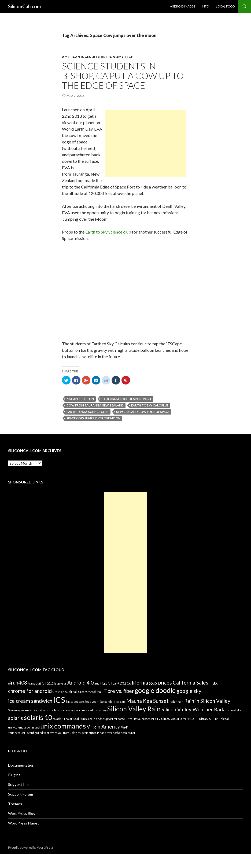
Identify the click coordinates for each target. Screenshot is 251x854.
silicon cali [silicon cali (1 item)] (82, 710)
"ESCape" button (80, 399)
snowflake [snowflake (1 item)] (235, 710)
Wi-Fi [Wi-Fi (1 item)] (124, 727)
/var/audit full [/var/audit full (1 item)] (37, 683)
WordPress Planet (23, 823)
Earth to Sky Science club (107, 231)
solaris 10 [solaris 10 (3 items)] (38, 717)
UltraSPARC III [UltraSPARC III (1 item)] (189, 718)
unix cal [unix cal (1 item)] (224, 718)
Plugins (14, 774)
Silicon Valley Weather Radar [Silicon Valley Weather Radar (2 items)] (194, 709)
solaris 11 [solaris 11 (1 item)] (59, 718)
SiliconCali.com (24, 6)
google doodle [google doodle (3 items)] (155, 690)
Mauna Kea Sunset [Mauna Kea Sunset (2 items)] (147, 701)
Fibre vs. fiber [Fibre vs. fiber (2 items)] (118, 691)
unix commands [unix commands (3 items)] (63, 726)
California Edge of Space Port (126, 399)
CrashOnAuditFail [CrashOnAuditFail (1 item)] (90, 691)
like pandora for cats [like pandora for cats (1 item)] (112, 701)
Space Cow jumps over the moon (93, 418)
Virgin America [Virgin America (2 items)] (103, 726)
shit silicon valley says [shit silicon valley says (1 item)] (60, 710)
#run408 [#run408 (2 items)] (17, 682)
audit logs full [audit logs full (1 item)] (103, 683)
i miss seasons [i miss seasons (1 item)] (75, 701)
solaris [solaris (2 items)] (15, 718)
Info (205, 6)
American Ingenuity (80, 57)
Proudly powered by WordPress (31, 847)
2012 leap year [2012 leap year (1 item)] (57, 683)
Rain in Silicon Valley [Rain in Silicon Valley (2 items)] (207, 701)
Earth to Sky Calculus (149, 405)
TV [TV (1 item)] (158, 718)
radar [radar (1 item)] (173, 701)
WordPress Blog (21, 813)
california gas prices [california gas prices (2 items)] (149, 682)
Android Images (182, 6)
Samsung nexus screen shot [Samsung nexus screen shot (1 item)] (27, 710)
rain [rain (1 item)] (180, 701)
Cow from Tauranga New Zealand (95, 405)
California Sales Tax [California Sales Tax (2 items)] (195, 682)
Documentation (21, 765)
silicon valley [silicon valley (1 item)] (98, 710)
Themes (15, 803)
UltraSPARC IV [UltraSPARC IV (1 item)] (208, 718)
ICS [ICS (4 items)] (59, 699)
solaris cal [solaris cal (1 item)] (72, 718)
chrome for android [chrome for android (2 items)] (30, 691)
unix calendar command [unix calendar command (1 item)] (24, 727)
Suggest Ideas (20, 784)
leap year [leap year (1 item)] (91, 701)
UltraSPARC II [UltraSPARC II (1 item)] (170, 718)
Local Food (225, 6)
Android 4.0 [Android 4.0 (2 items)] (80, 682)
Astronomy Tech (117, 57)
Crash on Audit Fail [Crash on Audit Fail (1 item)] (65, 691)
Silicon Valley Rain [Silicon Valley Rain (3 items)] (134, 709)
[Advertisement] (145, 143)
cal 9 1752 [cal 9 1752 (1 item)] (119, 683)
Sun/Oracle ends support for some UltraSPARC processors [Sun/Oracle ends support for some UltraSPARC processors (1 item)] (118, 718)
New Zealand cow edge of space (142, 411)
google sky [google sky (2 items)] (188, 691)
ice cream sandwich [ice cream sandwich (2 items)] (30, 701)
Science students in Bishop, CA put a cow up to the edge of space (123, 76)
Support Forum (20, 794)
